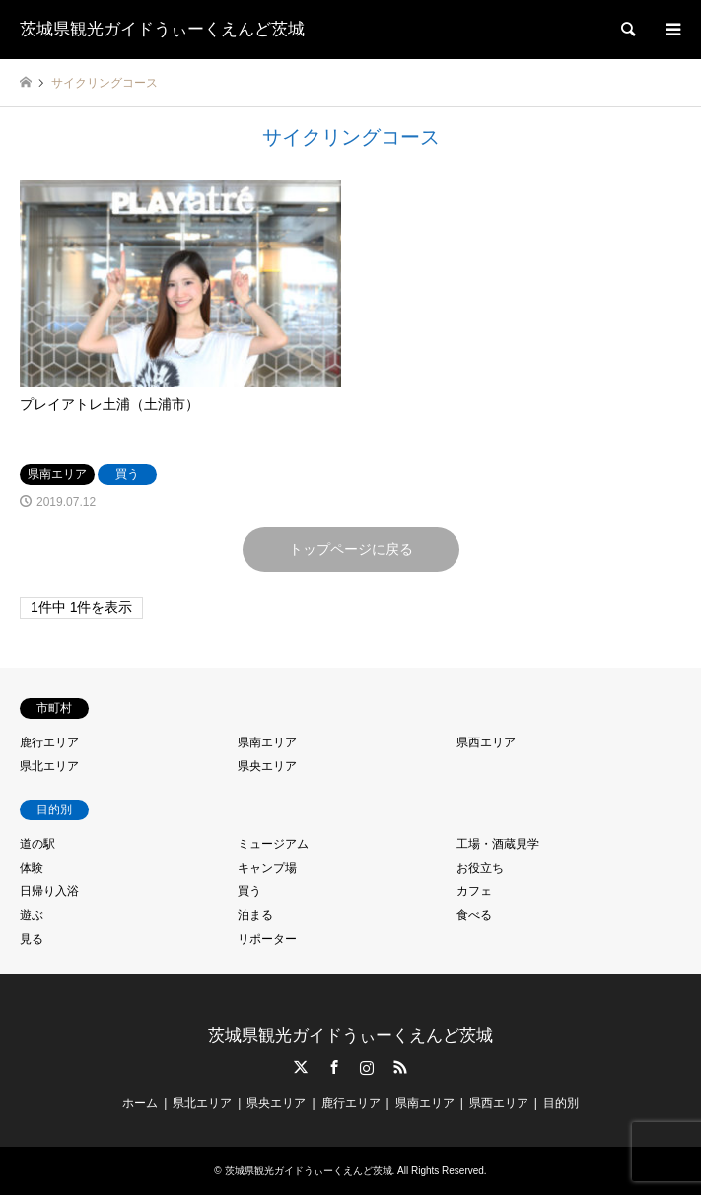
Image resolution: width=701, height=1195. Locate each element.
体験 (31, 868)
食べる (474, 915)
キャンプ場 (267, 868)
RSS (400, 1067)
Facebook (334, 1067)
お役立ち (480, 868)
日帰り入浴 (49, 891)
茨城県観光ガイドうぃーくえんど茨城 (350, 1035)
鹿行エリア (49, 742)
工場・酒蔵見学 (497, 844)
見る (31, 939)
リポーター (267, 939)
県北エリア (49, 766)
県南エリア (267, 742)
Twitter (301, 1067)
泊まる (255, 915)
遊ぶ (31, 915)
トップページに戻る (351, 549)
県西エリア (486, 742)
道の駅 (37, 844)
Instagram (367, 1067)
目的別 (561, 1103)
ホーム (140, 1103)
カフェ (474, 891)
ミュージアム (273, 844)
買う (249, 891)
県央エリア (267, 766)
